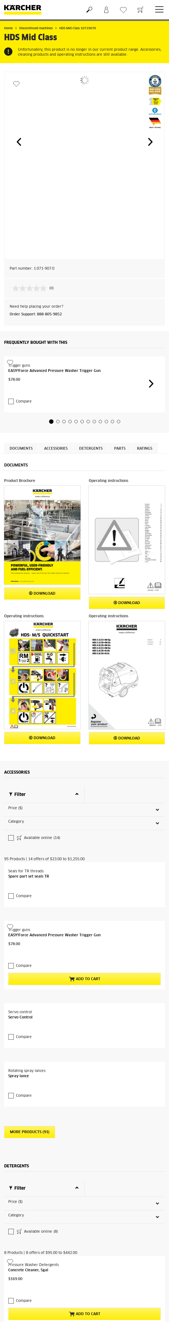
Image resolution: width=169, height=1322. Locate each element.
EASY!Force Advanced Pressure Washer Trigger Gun (54, 371)
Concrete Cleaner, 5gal (28, 1211)
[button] (19, 142)
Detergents (91, 437)
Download (42, 582)
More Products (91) (29, 1091)
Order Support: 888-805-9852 (36, 314)
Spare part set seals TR (28, 847)
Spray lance (18, 1035)
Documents (21, 437)
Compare (24, 390)
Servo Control (20, 977)
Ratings (144, 437)
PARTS (119, 437)
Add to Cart (84, 938)
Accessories (56, 437)
